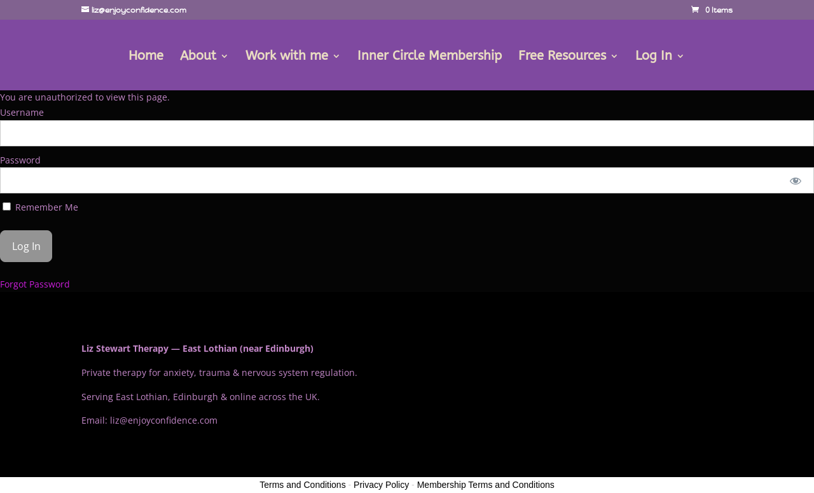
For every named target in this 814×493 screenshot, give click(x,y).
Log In (653, 57)
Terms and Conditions (302, 485)
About (198, 57)
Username (22, 112)
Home (145, 57)
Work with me (286, 57)
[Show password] (796, 180)
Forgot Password (35, 284)
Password (20, 160)
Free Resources (562, 57)
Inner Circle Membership (429, 57)
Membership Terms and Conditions (486, 485)
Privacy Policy (381, 485)
